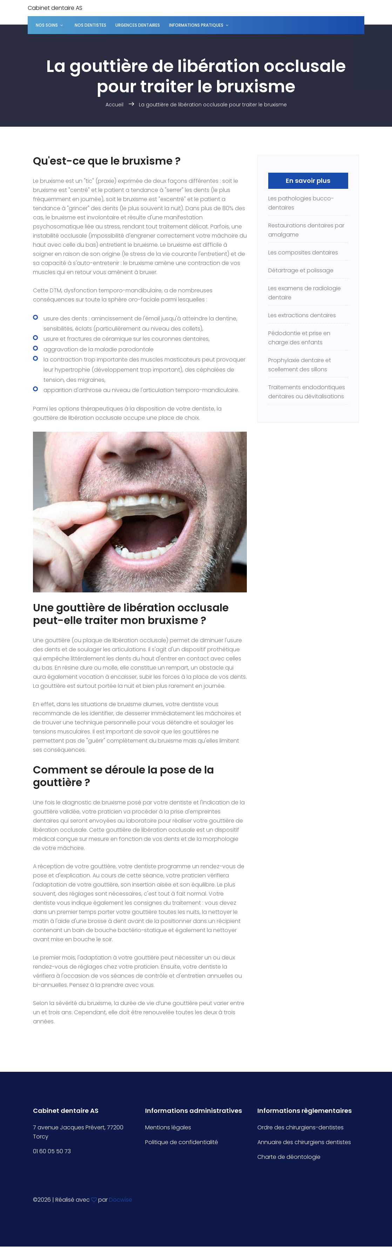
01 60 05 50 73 (52, 1151)
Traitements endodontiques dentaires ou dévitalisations (306, 391)
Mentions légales (168, 1127)
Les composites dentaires (303, 252)
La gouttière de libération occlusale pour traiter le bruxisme (213, 104)
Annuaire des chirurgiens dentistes (304, 1142)
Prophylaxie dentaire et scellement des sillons (299, 364)
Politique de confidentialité (181, 1142)
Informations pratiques (196, 25)
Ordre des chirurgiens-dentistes (300, 1127)
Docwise (120, 1200)
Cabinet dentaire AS (55, 8)
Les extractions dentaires (302, 315)
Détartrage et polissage (300, 270)
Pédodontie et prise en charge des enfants (299, 337)
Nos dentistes (90, 25)
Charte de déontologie (288, 1157)
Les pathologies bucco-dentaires (301, 203)
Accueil (114, 104)
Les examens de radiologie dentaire (304, 292)
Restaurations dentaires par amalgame (306, 230)
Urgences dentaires (137, 25)
